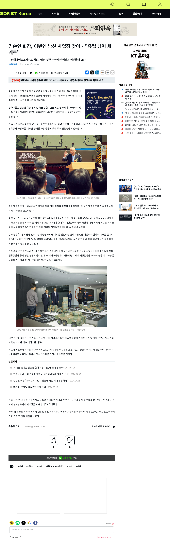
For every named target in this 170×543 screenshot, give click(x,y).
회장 (40, 466)
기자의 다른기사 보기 (59, 73)
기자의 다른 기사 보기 (103, 426)
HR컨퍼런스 (74, 13)
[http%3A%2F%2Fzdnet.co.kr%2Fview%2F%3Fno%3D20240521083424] (97, 72)
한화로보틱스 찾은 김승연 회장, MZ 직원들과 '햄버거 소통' (41, 374)
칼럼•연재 (137, 13)
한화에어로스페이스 (55, 466)
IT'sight (118, 13)
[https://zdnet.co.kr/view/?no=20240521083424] (87, 72)
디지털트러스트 (97, 13)
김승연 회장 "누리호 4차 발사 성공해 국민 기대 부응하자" (40, 380)
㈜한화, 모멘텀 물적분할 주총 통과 (29, 387)
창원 (79, 466)
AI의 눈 (55, 13)
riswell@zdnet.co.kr (35, 426)
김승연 (30, 466)
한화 (21, 466)
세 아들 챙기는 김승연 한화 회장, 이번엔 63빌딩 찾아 (38, 367)
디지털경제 (12, 64)
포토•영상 (157, 13)
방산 (70, 466)
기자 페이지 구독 (42, 73)
